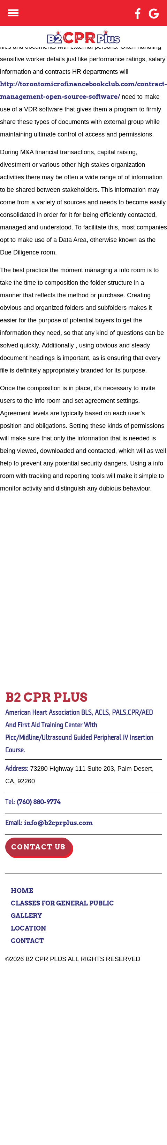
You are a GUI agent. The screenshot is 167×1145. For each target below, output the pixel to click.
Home (22, 890)
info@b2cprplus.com (58, 822)
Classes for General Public (62, 903)
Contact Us (38, 847)
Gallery (26, 915)
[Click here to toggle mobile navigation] (13, 13)
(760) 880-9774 (39, 802)
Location (28, 928)
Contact (27, 940)
